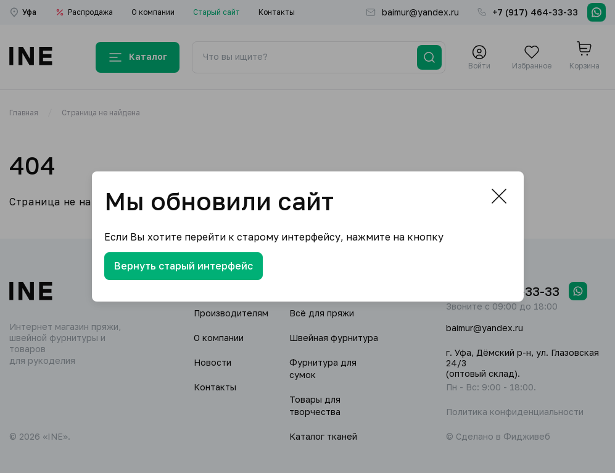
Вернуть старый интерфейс (183, 266)
